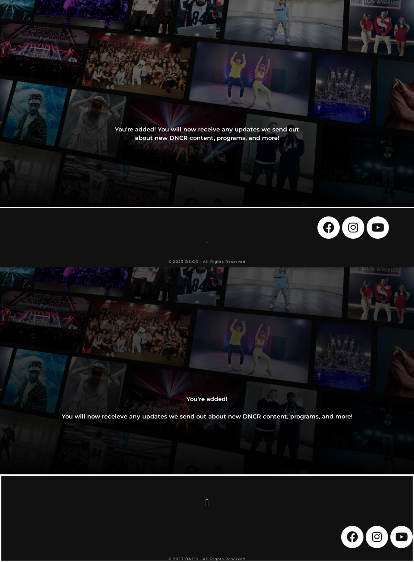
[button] (207, 246)
